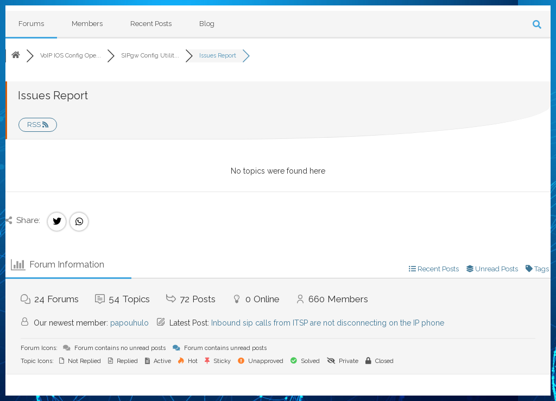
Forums (31, 24)
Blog (206, 24)
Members (87, 24)
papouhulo (129, 323)
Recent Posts (151, 24)
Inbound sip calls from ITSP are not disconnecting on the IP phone (327, 323)
